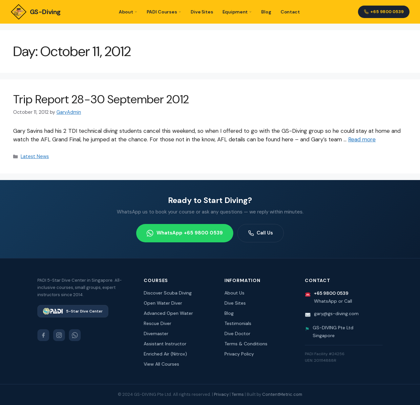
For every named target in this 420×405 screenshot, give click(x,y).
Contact (290, 12)
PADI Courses (164, 12)
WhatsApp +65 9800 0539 (185, 233)
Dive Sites (202, 12)
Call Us (260, 233)
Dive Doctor (237, 333)
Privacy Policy (239, 354)
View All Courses (161, 364)
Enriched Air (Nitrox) (165, 354)
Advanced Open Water (168, 313)
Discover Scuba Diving (168, 293)
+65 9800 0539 (384, 11)
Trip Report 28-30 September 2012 (101, 99)
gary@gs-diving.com (336, 313)
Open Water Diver (163, 303)
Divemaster (156, 333)
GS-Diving (35, 12)
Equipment (237, 12)
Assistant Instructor (165, 344)
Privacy (221, 394)
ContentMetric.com (282, 394)
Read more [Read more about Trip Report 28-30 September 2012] (362, 139)
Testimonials (237, 323)
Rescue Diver (157, 323)
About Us (234, 293)
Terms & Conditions (245, 344)
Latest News (35, 156)
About (128, 12)
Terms (238, 394)
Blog (266, 12)
